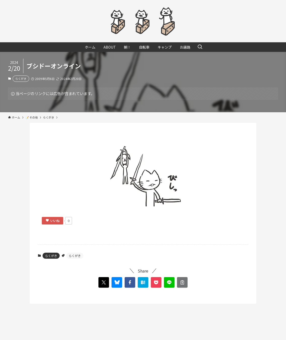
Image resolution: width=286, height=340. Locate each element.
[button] (130, 282)
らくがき (20, 79)
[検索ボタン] (199, 47)
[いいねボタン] (52, 220)
